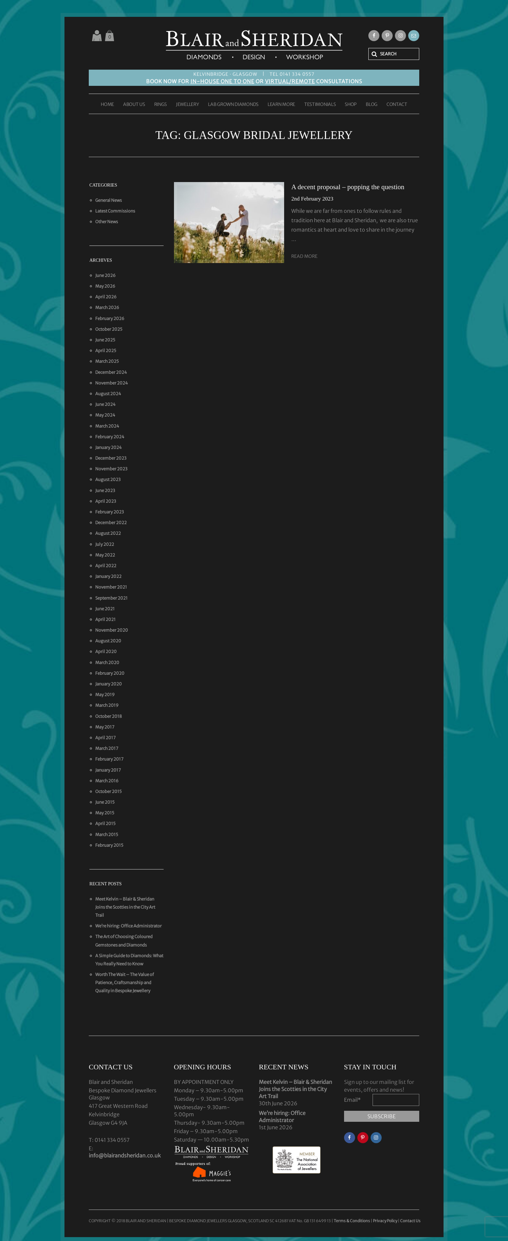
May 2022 (105, 555)
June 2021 (105, 609)
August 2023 (108, 479)
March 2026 (107, 307)
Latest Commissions (115, 211)
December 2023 (110, 458)
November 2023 (111, 469)
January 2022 (108, 576)
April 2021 (105, 619)
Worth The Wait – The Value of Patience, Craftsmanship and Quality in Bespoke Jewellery (124, 983)
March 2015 (106, 834)
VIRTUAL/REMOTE (290, 81)
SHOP (351, 104)
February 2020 (109, 673)
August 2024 (108, 393)
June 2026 (105, 275)
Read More (304, 256)
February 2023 (109, 512)
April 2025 (105, 350)
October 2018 (108, 716)
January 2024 (108, 447)
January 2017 (108, 770)
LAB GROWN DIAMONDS (233, 104)
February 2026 (109, 318)
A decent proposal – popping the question (347, 187)
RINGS (160, 104)
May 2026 (105, 286)
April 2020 (106, 651)
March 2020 (107, 662)
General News (108, 200)
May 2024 (105, 415)
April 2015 (105, 823)
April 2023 (105, 501)
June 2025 (105, 340)
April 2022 (105, 566)
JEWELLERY (187, 104)
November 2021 (111, 587)
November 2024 (111, 383)
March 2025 (107, 361)
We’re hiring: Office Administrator (128, 926)
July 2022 (104, 544)
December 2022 (111, 522)
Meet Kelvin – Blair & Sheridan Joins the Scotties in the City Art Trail (125, 907)
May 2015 (104, 813)
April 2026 (106, 297)
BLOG (371, 104)
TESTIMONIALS (320, 104)
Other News (106, 221)
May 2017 (104, 727)
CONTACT (397, 104)
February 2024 (109, 437)
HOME (107, 104)
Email (352, 1100)
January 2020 (108, 684)
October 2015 (108, 791)
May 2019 (105, 694)
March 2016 (107, 781)
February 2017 (109, 759)
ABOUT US (134, 104)
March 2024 (107, 426)
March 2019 (107, 705)
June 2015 (105, 802)
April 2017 (105, 738)
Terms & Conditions (352, 1220)
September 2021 (111, 598)
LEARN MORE (281, 104)
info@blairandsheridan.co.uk (125, 1155)
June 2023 (105, 490)
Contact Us (410, 1220)
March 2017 (106, 748)
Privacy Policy (385, 1220)
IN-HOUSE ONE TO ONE (222, 81)
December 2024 (111, 372)
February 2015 (109, 845)
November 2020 (111, 630)
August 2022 (108, 533)
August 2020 (108, 641)
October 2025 (108, 329)
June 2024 (105, 404)
